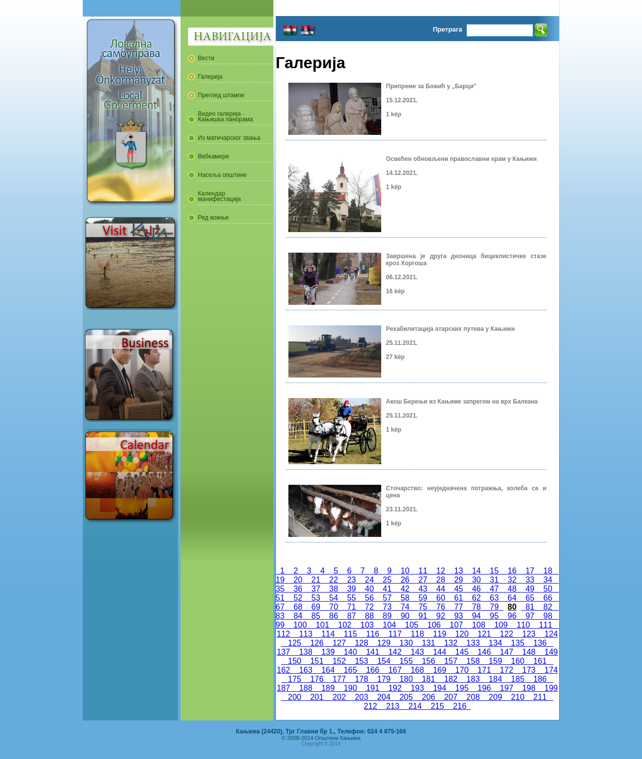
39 (352, 589)
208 (473, 697)
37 (316, 589)
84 (298, 616)
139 (328, 652)
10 (405, 570)
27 (423, 580)
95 (495, 616)
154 (384, 661)
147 (507, 652)
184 (495, 679)
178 (362, 679)
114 (328, 634)
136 (540, 643)
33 (530, 580)
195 (462, 688)
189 (328, 688)
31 (495, 580)
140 (350, 652)
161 (540, 661)
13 (459, 570)
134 (495, 643)
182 (450, 679)
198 (529, 688)
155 (406, 661)
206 (428, 697)
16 (512, 570)
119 (439, 634)
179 (384, 679)
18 (548, 570)
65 (530, 598)
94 (476, 616)
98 (548, 616)
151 (317, 661)
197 (507, 688)
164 (328, 670)
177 (339, 679)
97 (530, 616)
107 (456, 625)
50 (548, 589)
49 (530, 589)
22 (334, 580)
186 (540, 679)
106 (434, 625)
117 (395, 634)
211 (540, 697)
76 (441, 607)
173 (529, 670)
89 (387, 616)
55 (352, 598)
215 (437, 706)
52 (298, 598)
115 (350, 634)
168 (417, 670)
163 (305, 670)
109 (501, 625)
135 (518, 643)
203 (362, 697)
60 (441, 598)
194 (439, 688)
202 (339, 697)
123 (529, 634)
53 (316, 598)
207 (450, 697)
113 (305, 634)
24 (370, 580)
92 (441, 616)
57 (387, 598)
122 (507, 634)
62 (476, 598)
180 (406, 679)
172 (507, 670)
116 (373, 634)
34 (548, 580)
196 (484, 688)
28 (441, 580)
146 (484, 652)
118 (417, 634)
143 (417, 652)
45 (458, 589)
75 (423, 607)
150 (294, 661)
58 (405, 598)
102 (345, 625)
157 (450, 661)
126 (317, 643)
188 (305, 688)
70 (334, 607)
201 (317, 697)
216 (459, 706)
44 (441, 589)
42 (405, 589)
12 (441, 570)
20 (298, 580)
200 (294, 697)
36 (298, 589)
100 (300, 625)
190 (350, 688)
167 (395, 670)
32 (512, 580)
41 (387, 589)
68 (298, 607)
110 (523, 625)
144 (439, 652)
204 (384, 697)
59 (423, 598)
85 (316, 616)
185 (518, 679)
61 (458, 598)
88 (370, 616)
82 (548, 607)
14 (476, 570)
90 (405, 616)
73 (387, 607)
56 (370, 598)
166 (373, 670)
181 (428, 679)
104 (389, 625)
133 (473, 643)
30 (476, 580)
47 (495, 589)
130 (406, 643)
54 (334, 598)
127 (339, 643)
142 (395, 652)
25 (387, 580)
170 (462, 670)
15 (495, 570)
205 (406, 697)
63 (495, 598)
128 (362, 643)
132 (450, 643)
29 (458, 580)
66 (548, 598)
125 (294, 643)
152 (339, 661)
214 (415, 706)
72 (370, 607)
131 (428, 643)
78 (476, 607)
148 (529, 652)
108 (478, 625)
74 (405, 607)
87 (352, 616)
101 (322, 625)
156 (428, 661)
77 (458, 607)
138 (305, 652)
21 (316, 580)
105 (412, 625)
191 (373, 688)
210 (518, 697)
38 (334, 589)
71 (352, 607)
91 (423, 616)
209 (495, 697)
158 (473, 661)
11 (423, 570)
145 (462, 652)
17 (530, 570)
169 (439, 670)
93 (458, 616)
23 (352, 580)
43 (423, 589)
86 (334, 616)
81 (530, 607)
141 (373, 652)
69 (316, 607)
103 (367, 625)
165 (350, 670)
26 (405, 580)
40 (370, 589)
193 (417, 688)
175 (294, 679)
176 (317, 679)
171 (484, 670)
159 (495, 661)
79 (495, 607)
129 (384, 643)
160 (518, 661)
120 (462, 634)
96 (512, 616)
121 (484, 634)
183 (473, 679)
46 (476, 589)
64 (512, 598)
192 (395, 688)
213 (393, 706)
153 (362, 661)
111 (546, 625)
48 (512, 589)
